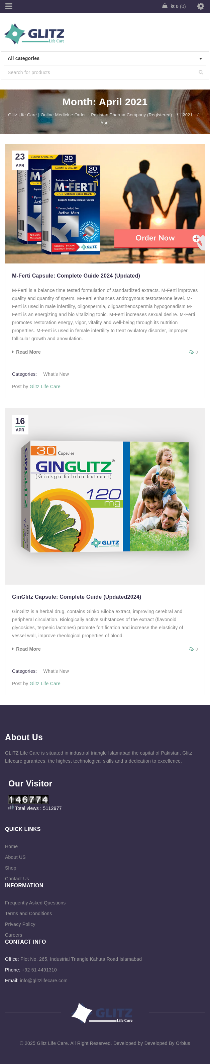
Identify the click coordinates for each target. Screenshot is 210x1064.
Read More (28, 352)
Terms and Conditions (28, 913)
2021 (188, 114)
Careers (13, 935)
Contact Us (17, 878)
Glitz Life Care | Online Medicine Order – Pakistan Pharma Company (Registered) (90, 114)
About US (15, 857)
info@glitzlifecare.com (44, 980)
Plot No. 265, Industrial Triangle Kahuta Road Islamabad (81, 959)
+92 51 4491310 (39, 969)
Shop (10, 868)
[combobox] (105, 59)
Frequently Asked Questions (35, 902)
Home (11, 846)
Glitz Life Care (45, 386)
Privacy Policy (20, 924)
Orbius (183, 1043)
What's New (56, 374)
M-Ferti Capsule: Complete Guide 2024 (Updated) (76, 276)
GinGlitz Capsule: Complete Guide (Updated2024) (76, 597)
